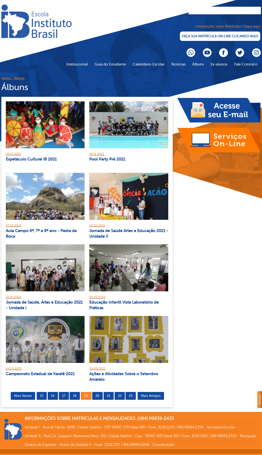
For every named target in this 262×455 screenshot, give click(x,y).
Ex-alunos (219, 59)
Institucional (77, 59)
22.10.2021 (97, 220)
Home (6, 73)
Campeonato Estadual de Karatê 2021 (40, 369)
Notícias (178, 59)
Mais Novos (23, 391)
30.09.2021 (97, 363)
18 (75, 391)
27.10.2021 (13, 220)
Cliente (36, 21)
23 (130, 391)
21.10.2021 (13, 292)
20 (97, 391)
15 (41, 391)
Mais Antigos (151, 391)
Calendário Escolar (149, 59)
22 (119, 391)
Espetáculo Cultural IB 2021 (31, 154)
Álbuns (198, 59)
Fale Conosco (246, 59)
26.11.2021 (13, 149)
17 (64, 391)
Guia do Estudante (110, 59)
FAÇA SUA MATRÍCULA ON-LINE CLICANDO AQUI (221, 31)
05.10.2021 (97, 292)
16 (53, 391)
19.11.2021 (96, 149)
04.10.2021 (14, 363)
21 (108, 391)
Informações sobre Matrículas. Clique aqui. (228, 21)
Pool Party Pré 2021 (107, 154)
